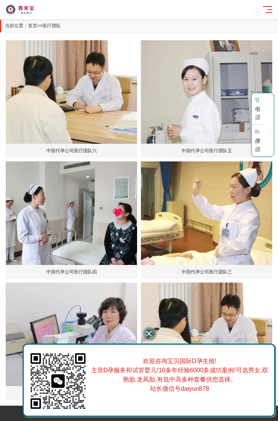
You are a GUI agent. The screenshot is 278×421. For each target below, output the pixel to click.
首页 (32, 25)
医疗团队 (52, 25)
